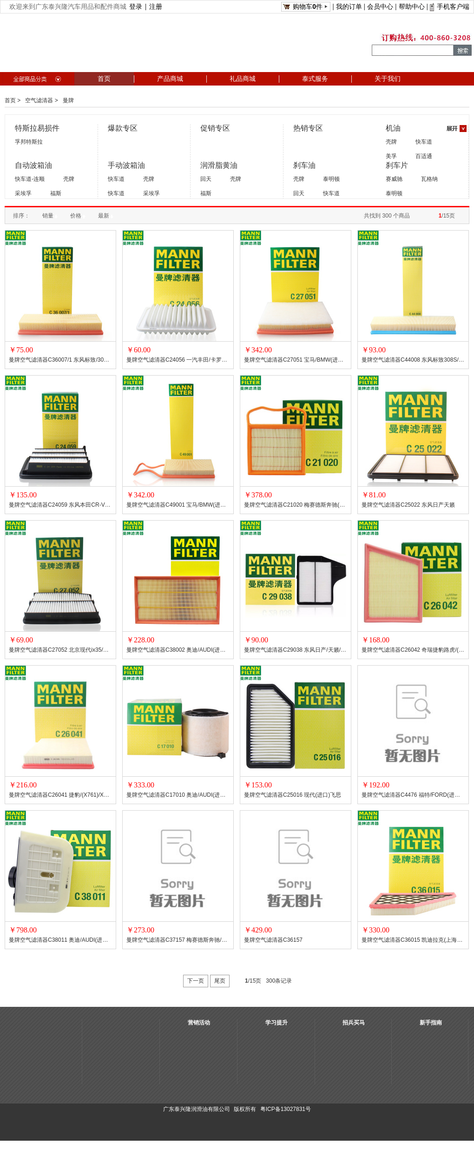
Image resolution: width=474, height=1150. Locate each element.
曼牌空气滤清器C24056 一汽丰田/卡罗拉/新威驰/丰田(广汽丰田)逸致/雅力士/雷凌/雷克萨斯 (178, 360)
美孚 (391, 156)
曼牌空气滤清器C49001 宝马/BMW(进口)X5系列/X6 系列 (178, 505)
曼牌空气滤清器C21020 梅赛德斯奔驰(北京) (295, 505)
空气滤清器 (39, 100)
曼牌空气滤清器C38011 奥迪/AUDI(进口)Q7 (60, 940)
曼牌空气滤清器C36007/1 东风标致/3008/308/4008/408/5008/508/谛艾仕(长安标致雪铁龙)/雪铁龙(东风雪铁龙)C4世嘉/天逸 (60, 360)
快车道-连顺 (30, 179)
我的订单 (349, 6)
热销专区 (308, 128)
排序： (21, 215)
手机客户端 (453, 6)
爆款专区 (123, 128)
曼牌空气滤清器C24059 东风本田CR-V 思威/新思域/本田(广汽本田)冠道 (60, 505)
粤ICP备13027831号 (285, 1109)
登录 (135, 6)
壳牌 (391, 142)
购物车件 (308, 6)
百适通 (423, 156)
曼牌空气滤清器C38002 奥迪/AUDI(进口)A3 (178, 650)
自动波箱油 (33, 165)
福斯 (55, 193)
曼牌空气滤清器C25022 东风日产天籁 (408, 505)
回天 (205, 179)
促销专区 (215, 128)
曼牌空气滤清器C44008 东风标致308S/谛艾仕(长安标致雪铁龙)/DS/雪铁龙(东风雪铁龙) (413, 360)
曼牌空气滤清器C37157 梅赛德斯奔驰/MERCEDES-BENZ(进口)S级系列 (178, 940)
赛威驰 (394, 179)
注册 (155, 6)
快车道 (423, 142)
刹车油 (304, 165)
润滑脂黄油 (218, 165)
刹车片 (397, 165)
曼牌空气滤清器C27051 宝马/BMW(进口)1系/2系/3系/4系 (295, 360)
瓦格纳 (429, 179)
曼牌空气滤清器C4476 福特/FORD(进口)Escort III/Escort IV (413, 795)
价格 (78, 215)
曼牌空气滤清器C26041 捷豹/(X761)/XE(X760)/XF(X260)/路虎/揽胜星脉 (60, 795)
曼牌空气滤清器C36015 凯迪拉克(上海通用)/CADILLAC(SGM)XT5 (413, 940)
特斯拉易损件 (37, 128)
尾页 (219, 981)
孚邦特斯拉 (29, 142)
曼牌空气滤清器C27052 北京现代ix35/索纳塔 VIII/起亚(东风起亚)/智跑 (60, 650)
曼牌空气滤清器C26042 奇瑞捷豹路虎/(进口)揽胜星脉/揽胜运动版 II (413, 650)
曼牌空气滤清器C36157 (273, 940)
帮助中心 (412, 6)
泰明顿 (331, 179)
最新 (105, 215)
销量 (50, 215)
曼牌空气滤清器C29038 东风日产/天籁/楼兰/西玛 (295, 650)
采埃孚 (23, 193)
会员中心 (380, 6)
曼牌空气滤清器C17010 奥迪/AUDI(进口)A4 (178, 795)
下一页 (195, 981)
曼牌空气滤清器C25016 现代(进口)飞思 (292, 795)
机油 (393, 128)
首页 (10, 100)
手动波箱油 (126, 165)
